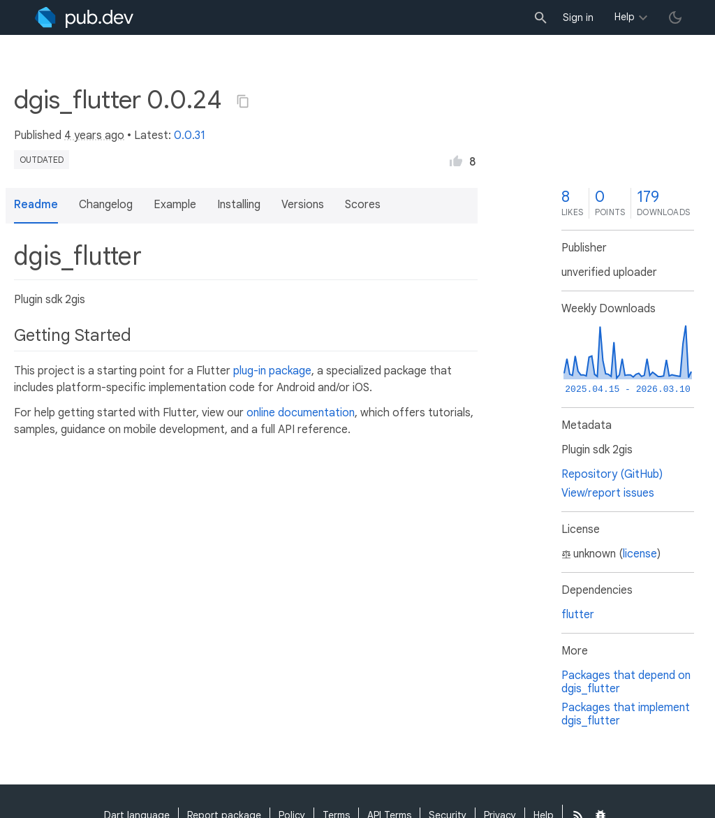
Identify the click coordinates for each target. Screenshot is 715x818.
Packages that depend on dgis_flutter (626, 682)
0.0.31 (189, 136)
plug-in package (272, 371)
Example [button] (175, 205)
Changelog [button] (106, 205)
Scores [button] (363, 205)
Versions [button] (302, 205)
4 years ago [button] (94, 136)
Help (624, 16)
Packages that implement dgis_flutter (625, 714)
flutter (577, 615)
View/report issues (607, 493)
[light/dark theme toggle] (675, 17)
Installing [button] (238, 205)
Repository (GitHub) (612, 474)
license (640, 554)
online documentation (300, 413)
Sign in (578, 17)
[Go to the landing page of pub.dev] (84, 17)
